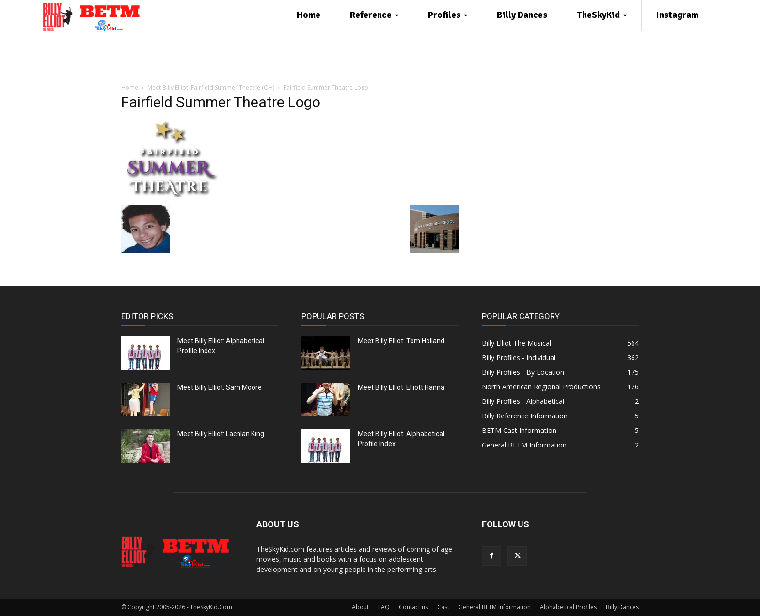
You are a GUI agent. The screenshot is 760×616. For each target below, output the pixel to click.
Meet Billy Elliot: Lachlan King (220, 434)
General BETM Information (495, 607)
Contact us (413, 607)
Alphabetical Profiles (568, 607)
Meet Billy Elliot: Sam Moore (219, 387)
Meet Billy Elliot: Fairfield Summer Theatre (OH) (210, 87)
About (360, 607)
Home (129, 87)
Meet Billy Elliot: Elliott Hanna (401, 387)
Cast (443, 607)
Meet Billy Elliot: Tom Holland (401, 341)
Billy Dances (622, 607)
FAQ (384, 607)
